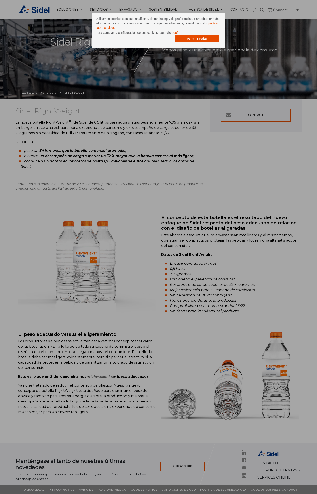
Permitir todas (197, 38)
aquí (175, 32)
